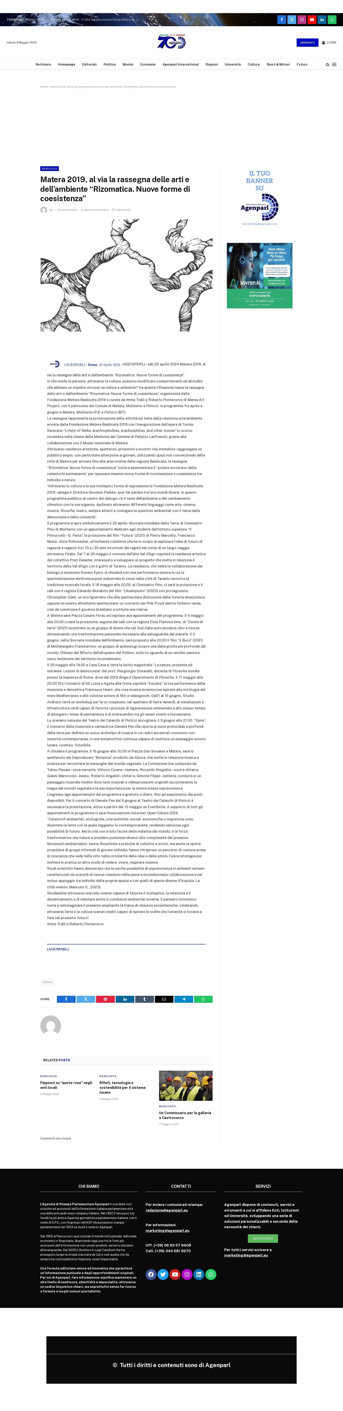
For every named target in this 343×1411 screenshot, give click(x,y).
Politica (110, 64)
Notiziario (43, 64)
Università (233, 64)
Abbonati (307, 42)
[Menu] (334, 64)
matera (47, 982)
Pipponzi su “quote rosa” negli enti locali (66, 1085)
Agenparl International (181, 64)
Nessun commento (95, 209)
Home (44, 86)
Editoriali (89, 64)
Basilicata (49, 168)
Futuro (302, 64)
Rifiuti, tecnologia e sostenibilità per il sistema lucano (122, 1088)
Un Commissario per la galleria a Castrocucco (185, 1115)
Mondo (128, 64)
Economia (148, 64)
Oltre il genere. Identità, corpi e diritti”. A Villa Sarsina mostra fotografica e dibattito (83, 19)
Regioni (212, 64)
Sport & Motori (278, 64)
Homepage (66, 64)
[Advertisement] (171, 126)
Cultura (254, 64)
